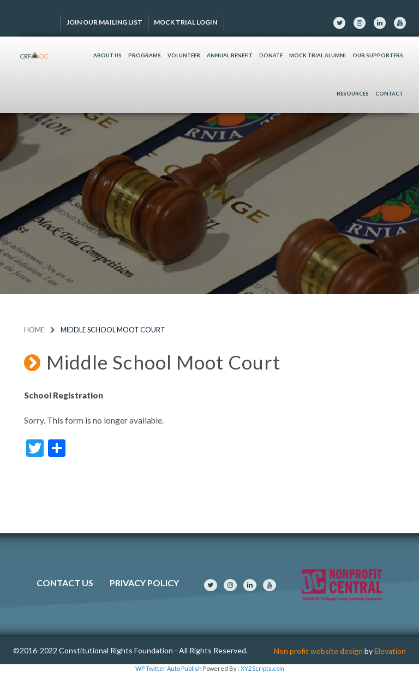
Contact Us (65, 582)
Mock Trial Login (186, 22)
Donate (271, 55)
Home (34, 330)
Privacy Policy (144, 582)
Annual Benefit (230, 55)
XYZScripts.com (262, 668)
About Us (107, 55)
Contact (389, 94)
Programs (144, 55)
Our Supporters (377, 55)
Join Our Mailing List (104, 22)
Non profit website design (318, 651)
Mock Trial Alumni (317, 55)
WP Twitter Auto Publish (168, 668)
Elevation (390, 651)
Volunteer (183, 55)
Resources (353, 94)
